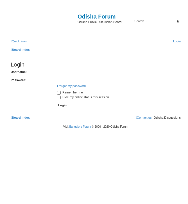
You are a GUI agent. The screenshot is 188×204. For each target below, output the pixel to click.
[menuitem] (176, 41)
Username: (19, 72)
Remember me (70, 92)
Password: (18, 80)
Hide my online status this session (83, 97)
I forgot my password (71, 86)
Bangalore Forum (80, 126)
